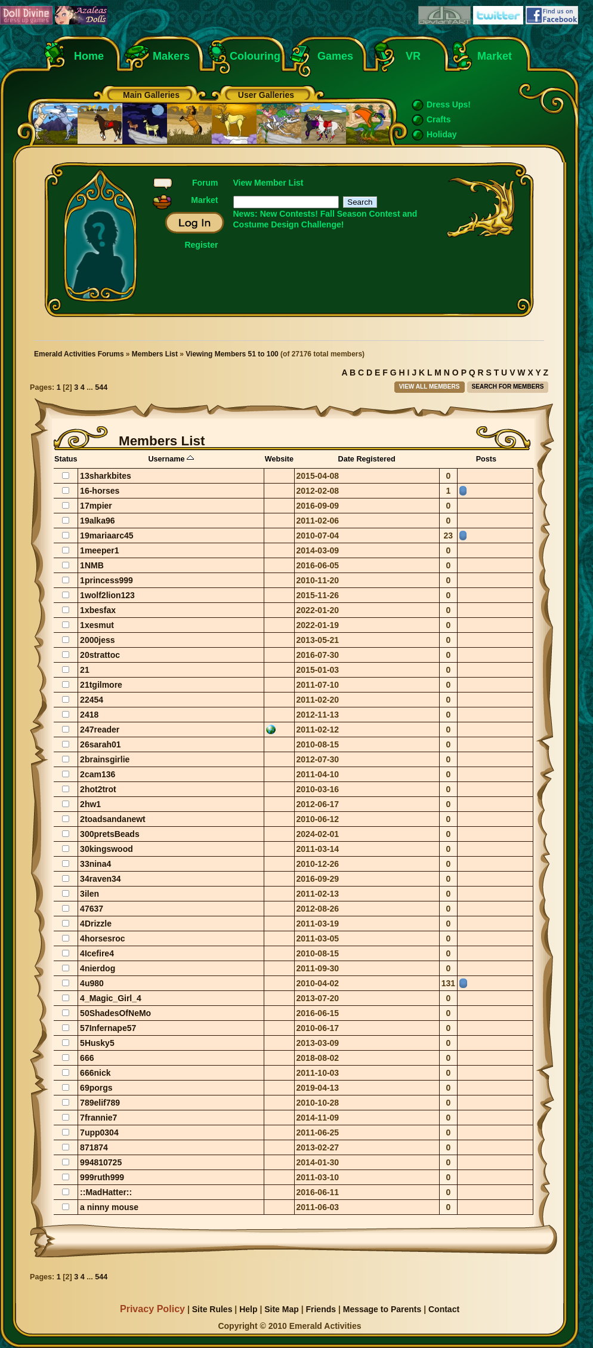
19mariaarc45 (107, 535)
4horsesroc (102, 938)
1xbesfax (98, 610)
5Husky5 (97, 1043)
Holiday (442, 134)
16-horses (99, 491)
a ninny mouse (109, 1207)
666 (87, 1058)
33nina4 (95, 864)
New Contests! (289, 213)
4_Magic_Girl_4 (110, 998)
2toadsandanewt (113, 819)
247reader (99, 729)
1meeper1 (99, 550)
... (91, 387)
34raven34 (100, 879)
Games (335, 56)
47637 (91, 908)
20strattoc (100, 655)
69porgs (96, 1087)
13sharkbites (105, 476)
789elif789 (100, 1102)
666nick (95, 1073)
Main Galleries (151, 95)
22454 (91, 699)
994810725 (101, 1162)
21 (84, 670)
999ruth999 (102, 1177)
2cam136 (97, 774)
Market (494, 56)
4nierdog (97, 968)
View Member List (268, 182)
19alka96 (97, 520)
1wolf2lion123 (107, 595)
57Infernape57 (108, 1028)
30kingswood (106, 849)
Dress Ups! (449, 104)
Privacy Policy (152, 1308)
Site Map (281, 1309)
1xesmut (97, 625)
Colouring (255, 56)
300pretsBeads (110, 834)
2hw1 (90, 804)
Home (89, 56)
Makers (171, 56)
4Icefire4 (97, 953)
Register (201, 245)
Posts (486, 459)
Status (66, 459)
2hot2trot (98, 789)
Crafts (438, 119)
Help (248, 1309)
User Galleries (266, 95)
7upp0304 (99, 1132)
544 (101, 387)
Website (279, 459)
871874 (94, 1147)
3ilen (89, 893)
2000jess (97, 640)
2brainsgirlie (104, 759)
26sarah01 (100, 744)
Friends (320, 1309)
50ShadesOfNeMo (115, 1013)
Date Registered (367, 459)
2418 (89, 714)
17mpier (96, 505)
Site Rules (212, 1309)
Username (171, 459)
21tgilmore (101, 685)
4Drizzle (96, 923)
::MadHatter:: (106, 1192)
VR (410, 56)
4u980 (92, 983)
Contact (443, 1309)
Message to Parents (382, 1309)
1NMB (92, 565)
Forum (205, 182)
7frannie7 (98, 1117)
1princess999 (106, 580)
